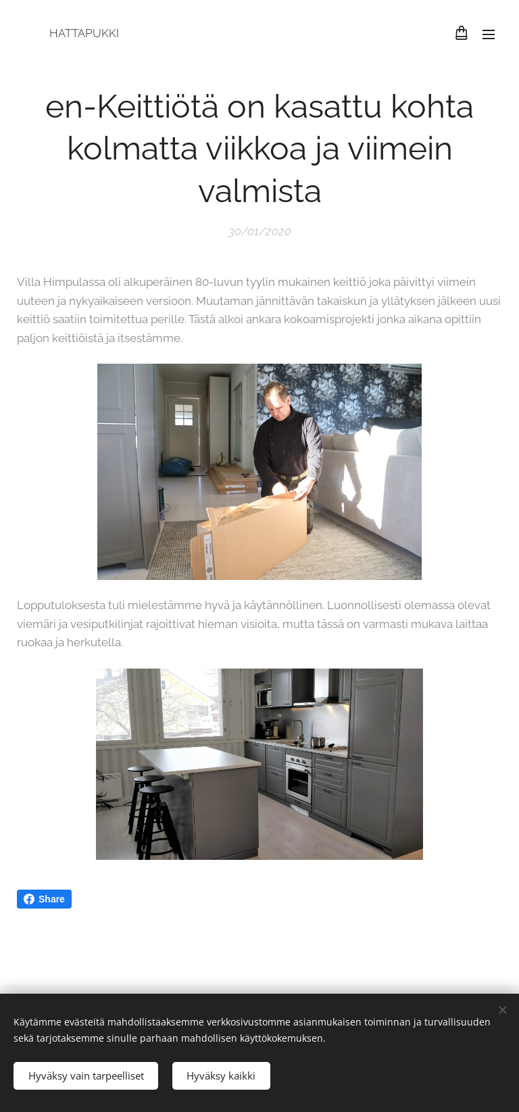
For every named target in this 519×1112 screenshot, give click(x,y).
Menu (489, 34)
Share (44, 899)
